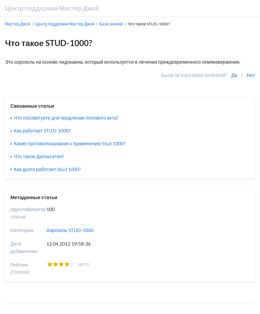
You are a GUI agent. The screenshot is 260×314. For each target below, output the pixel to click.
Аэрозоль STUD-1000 (69, 230)
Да (234, 75)
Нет (251, 75)
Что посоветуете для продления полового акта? (66, 118)
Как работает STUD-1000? (42, 130)
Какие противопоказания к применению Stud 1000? (70, 143)
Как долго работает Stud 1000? (47, 169)
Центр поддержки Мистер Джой (52, 8)
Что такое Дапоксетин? (39, 156)
